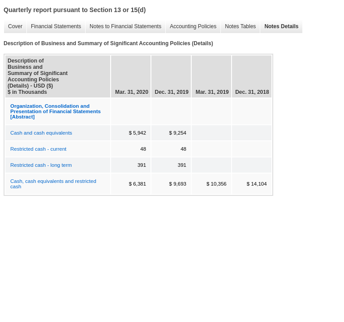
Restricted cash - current (38, 149)
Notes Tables (238, 26)
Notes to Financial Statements (123, 26)
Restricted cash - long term (41, 165)
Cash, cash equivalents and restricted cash (53, 183)
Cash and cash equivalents (41, 133)
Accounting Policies (190, 26)
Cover (13, 26)
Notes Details (279, 26)
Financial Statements (53, 26)
